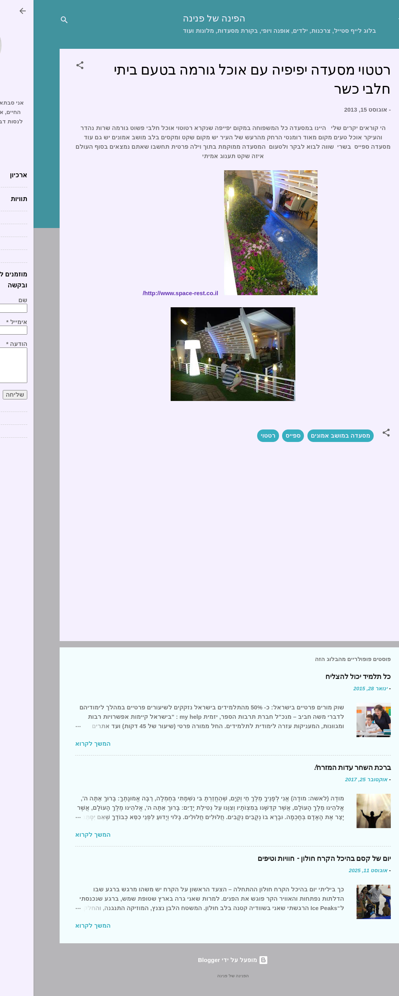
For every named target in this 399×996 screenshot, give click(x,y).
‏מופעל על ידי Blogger (199, 960)
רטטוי (234, 435)
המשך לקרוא (59, 743)
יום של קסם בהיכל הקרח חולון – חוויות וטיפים (290, 859)
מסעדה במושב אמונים (307, 435)
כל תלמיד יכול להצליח (324, 677)
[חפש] (30, 21)
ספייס (259, 435)
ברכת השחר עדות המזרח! (318, 768)
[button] (46, 67)
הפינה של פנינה (180, 18)
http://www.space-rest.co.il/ (147, 293)
